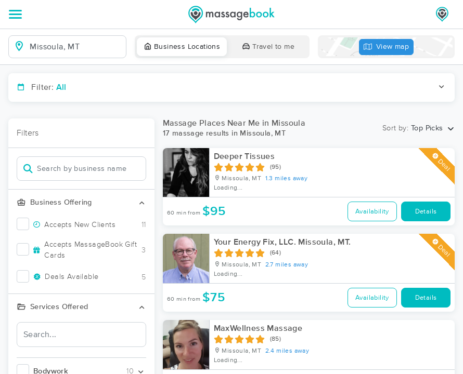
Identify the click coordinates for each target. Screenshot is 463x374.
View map (386, 47)
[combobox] (76, 47)
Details (426, 211)
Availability (372, 211)
